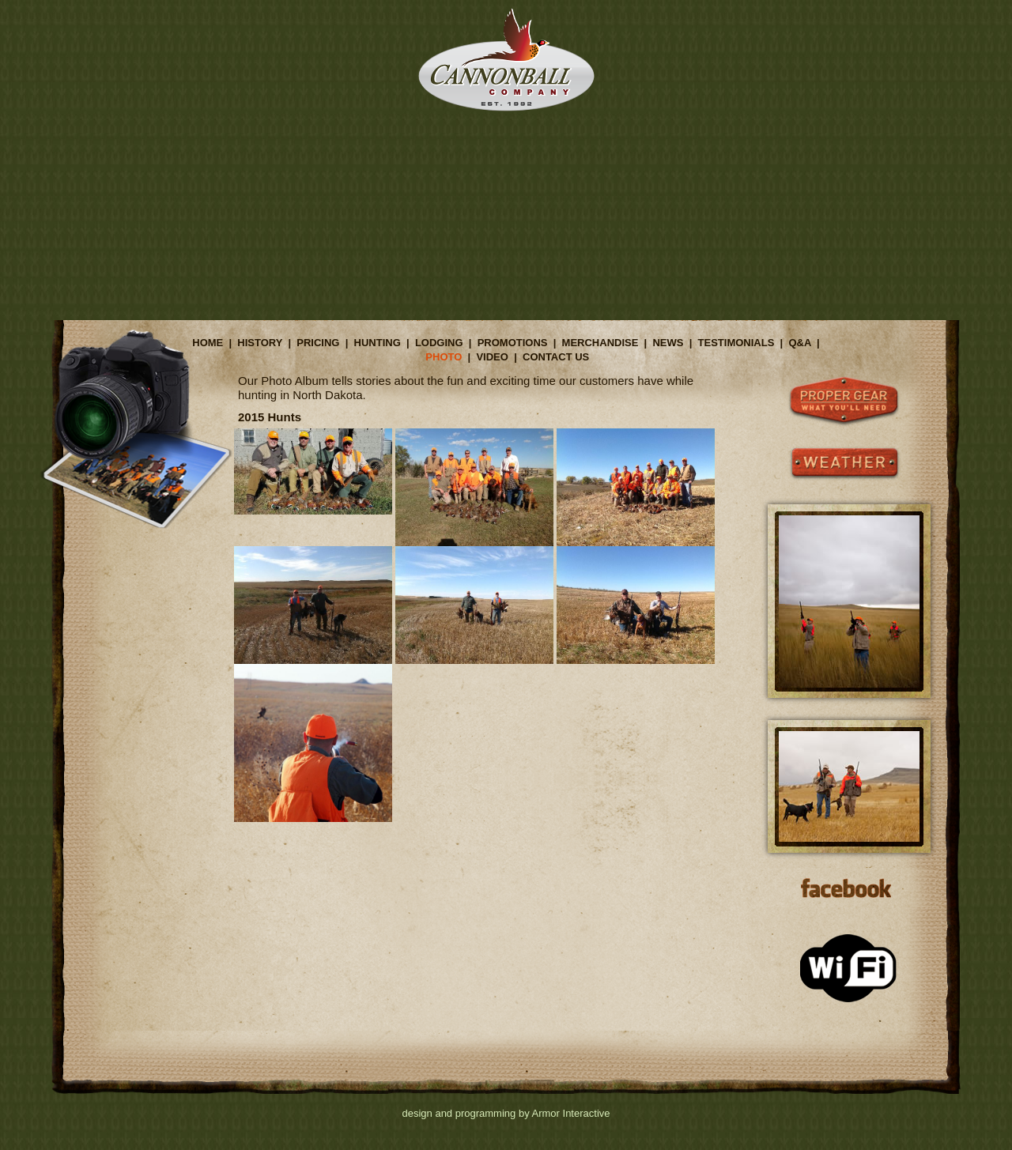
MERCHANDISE (600, 343)
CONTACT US (556, 357)
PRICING (317, 343)
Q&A (799, 343)
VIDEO (492, 357)
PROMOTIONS (513, 343)
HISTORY (259, 343)
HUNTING (377, 343)
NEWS (667, 343)
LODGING (439, 343)
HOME (207, 343)
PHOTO (443, 357)
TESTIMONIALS (736, 343)
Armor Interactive (571, 1113)
